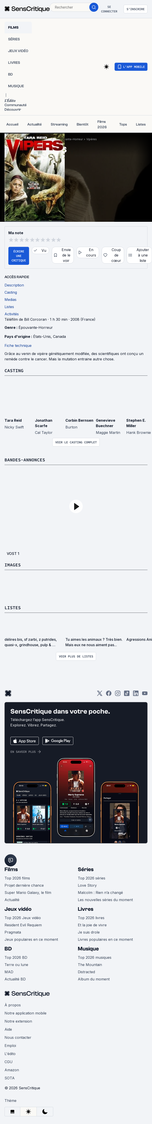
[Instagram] (117, 695)
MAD (9, 972)
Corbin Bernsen (79, 420)
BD (8, 949)
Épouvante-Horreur (70, 139)
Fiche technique (18, 345)
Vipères (91, 139)
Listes (13, 607)
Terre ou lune (16, 964)
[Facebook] (108, 695)
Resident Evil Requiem (23, 925)
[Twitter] (99, 695)
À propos (13, 1005)
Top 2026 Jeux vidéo (23, 918)
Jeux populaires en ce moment (31, 939)
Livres (85, 909)
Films (11, 869)
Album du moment (94, 979)
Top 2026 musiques (94, 957)
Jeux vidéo (18, 909)
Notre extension (18, 1021)
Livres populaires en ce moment (105, 939)
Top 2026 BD (16, 957)
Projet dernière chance (24, 885)
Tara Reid (13, 420)
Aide (8, 1029)
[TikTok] (126, 695)
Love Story (87, 885)
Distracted (86, 972)
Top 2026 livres (91, 918)
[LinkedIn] (135, 695)
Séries (86, 869)
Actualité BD (15, 979)
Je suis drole (89, 932)
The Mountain (90, 964)
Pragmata (13, 932)
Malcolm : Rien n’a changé (100, 892)
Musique (88, 949)
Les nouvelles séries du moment (105, 899)
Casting (14, 370)
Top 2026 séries (91, 878)
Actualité (12, 899)
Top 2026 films (17, 878)
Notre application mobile (25, 1013)
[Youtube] (144, 695)
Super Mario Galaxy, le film (28, 892)
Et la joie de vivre (92, 925)
